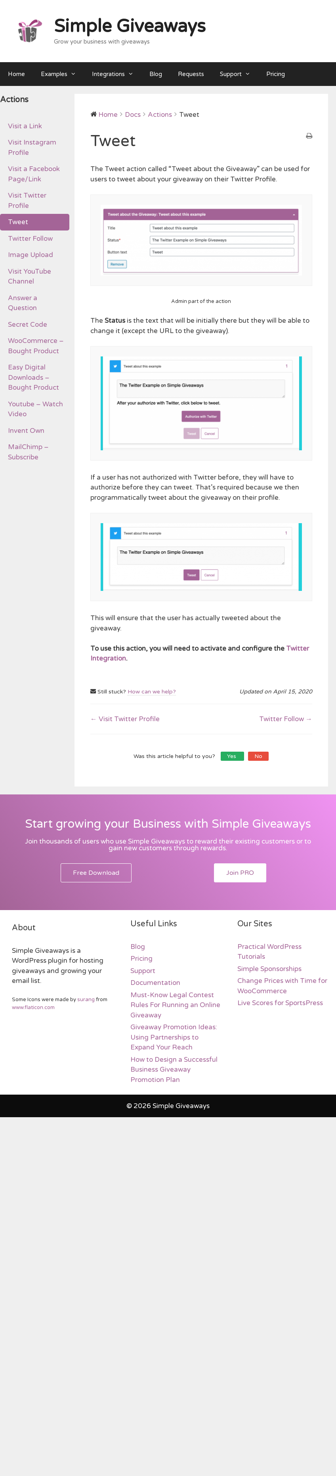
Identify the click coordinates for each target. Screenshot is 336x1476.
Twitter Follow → (285, 719)
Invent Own (26, 431)
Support (239, 74)
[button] (96, 872)
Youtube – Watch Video (35, 409)
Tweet (18, 222)
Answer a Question (22, 303)
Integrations (116, 74)
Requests (191, 74)
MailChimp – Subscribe (28, 452)
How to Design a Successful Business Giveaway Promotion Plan (174, 1069)
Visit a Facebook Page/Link (34, 174)
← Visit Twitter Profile (125, 719)
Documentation (155, 983)
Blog (155, 74)
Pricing (275, 74)
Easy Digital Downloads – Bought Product (33, 377)
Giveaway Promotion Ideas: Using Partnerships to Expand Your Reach (173, 1037)
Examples (62, 74)
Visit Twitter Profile (27, 200)
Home (16, 74)
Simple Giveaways (130, 26)
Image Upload (30, 255)
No (258, 756)
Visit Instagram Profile (32, 147)
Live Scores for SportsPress (280, 1003)
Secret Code (27, 324)
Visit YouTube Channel (29, 276)
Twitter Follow (30, 238)
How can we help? (152, 691)
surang (86, 999)
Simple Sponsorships (269, 969)
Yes (232, 756)
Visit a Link (25, 126)
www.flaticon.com (33, 1007)
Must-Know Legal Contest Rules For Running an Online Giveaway (175, 1005)
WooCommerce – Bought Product (36, 346)
